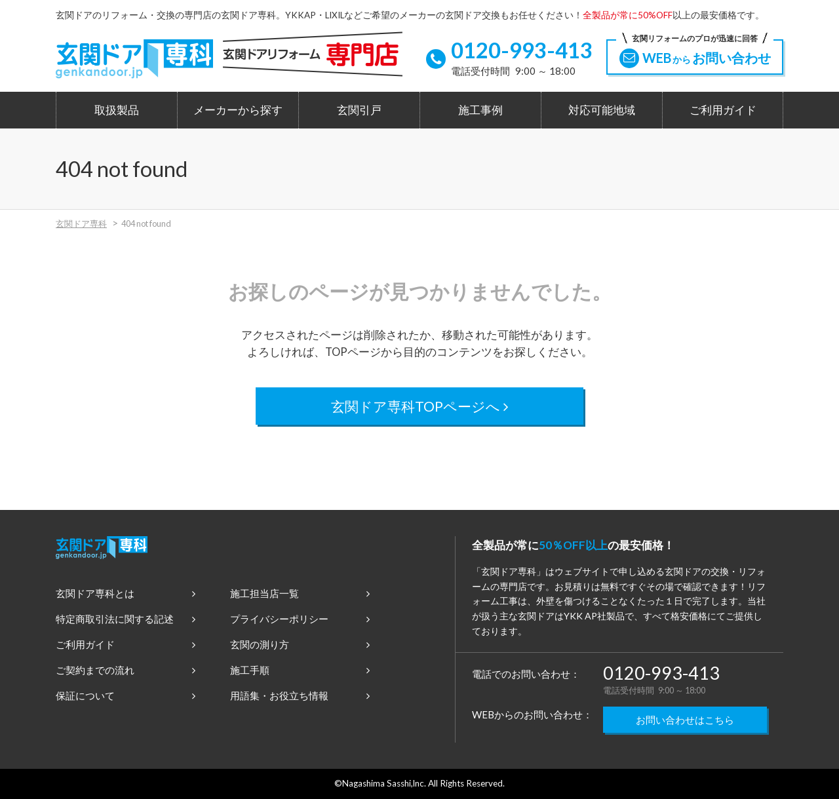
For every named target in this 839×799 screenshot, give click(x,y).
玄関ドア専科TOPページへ (420, 406)
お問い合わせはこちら (685, 720)
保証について (125, 695)
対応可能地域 (601, 110)
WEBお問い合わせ (694, 53)
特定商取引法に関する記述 (125, 619)
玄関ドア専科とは (125, 593)
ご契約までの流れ (125, 670)
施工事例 (480, 110)
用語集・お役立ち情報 (300, 695)
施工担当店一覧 (300, 593)
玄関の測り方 (300, 644)
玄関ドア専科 (81, 223)
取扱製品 (116, 110)
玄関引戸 (359, 110)
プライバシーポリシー (300, 619)
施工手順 (300, 670)
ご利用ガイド (723, 110)
